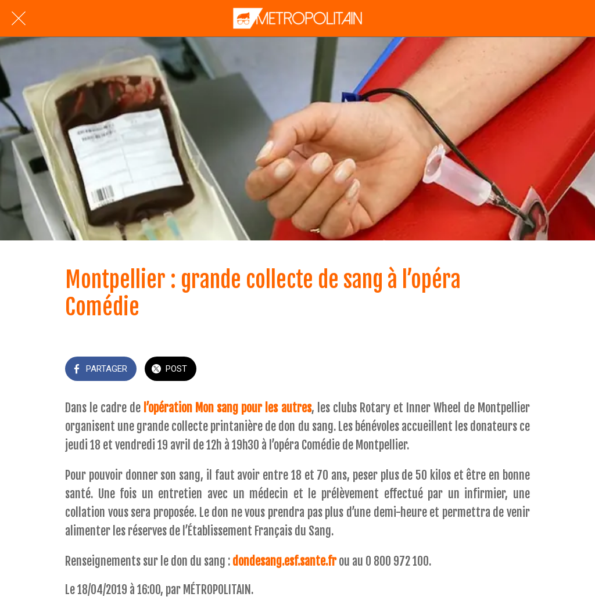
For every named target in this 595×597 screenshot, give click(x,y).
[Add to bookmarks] (516, 370)
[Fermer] (19, 19)
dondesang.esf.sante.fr (284, 561)
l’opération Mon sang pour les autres (227, 408)
